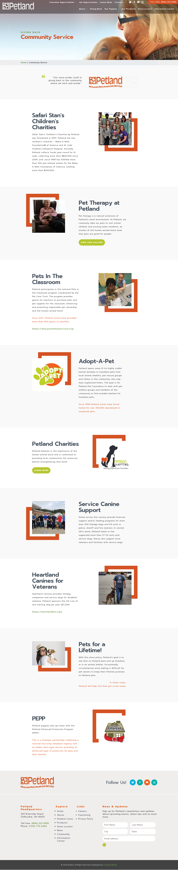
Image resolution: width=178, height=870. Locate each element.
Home (23, 62)
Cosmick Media (110, 865)
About (83, 9)
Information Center (166, 9)
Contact (120, 2)
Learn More (41, 471)
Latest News (106, 2)
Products (62, 823)
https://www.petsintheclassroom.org (53, 329)
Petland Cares (65, 819)
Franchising (84, 816)
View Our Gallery (92, 242)
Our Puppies (111, 9)
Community (63, 835)
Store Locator (145, 9)
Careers (82, 812)
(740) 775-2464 (38, 827)
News (60, 831)
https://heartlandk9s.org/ (47, 612)
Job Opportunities (88, 2)
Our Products (129, 9)
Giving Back (96, 9)
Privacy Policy (85, 819)
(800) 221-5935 (168, 2)
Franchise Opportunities (63, 2)
